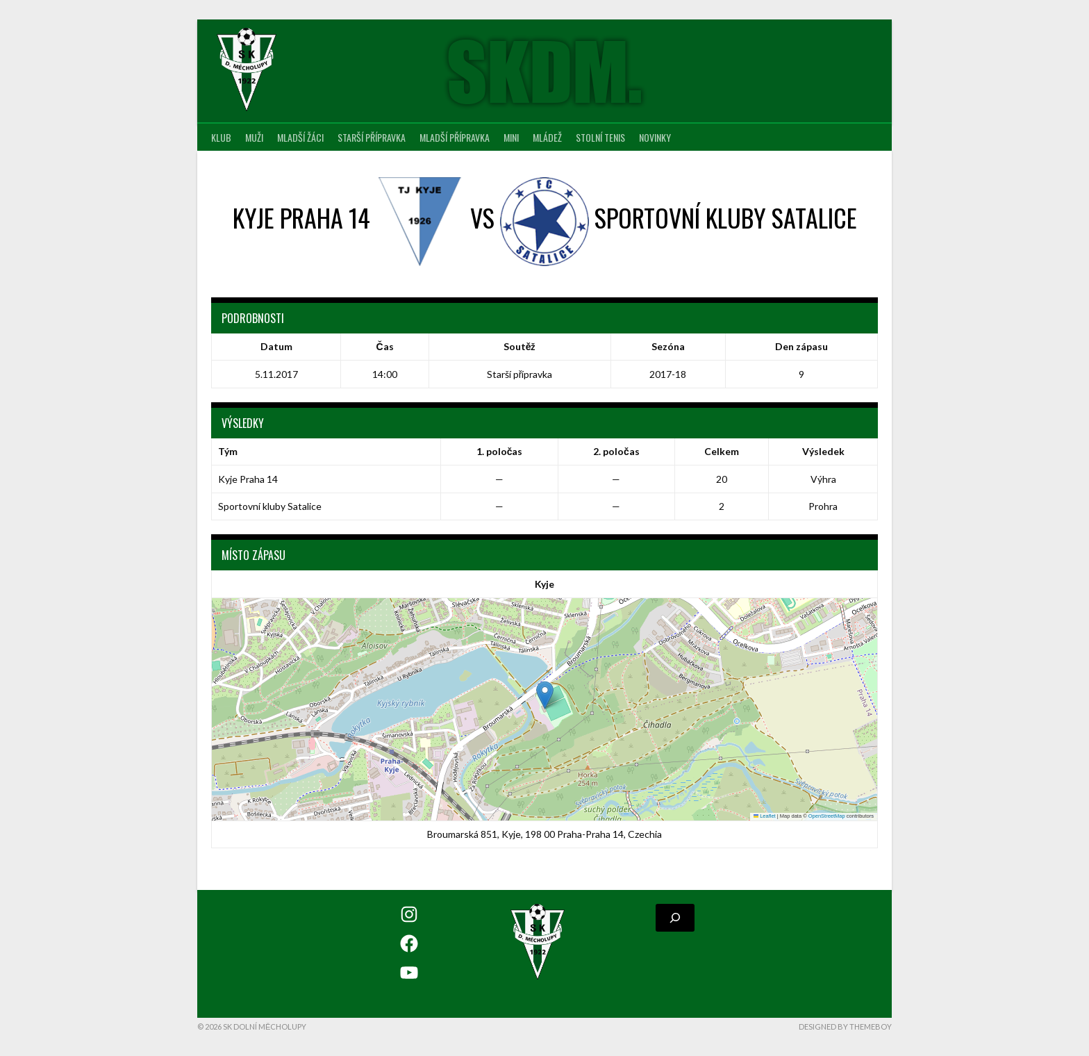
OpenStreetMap (826, 816)
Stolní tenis (600, 137)
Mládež (547, 137)
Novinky (655, 137)
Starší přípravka (372, 137)
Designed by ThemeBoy (845, 1026)
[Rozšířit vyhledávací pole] (675, 918)
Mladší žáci (300, 137)
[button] (545, 695)
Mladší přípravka (454, 137)
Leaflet (765, 816)
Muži (254, 137)
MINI (511, 137)
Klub (221, 137)
